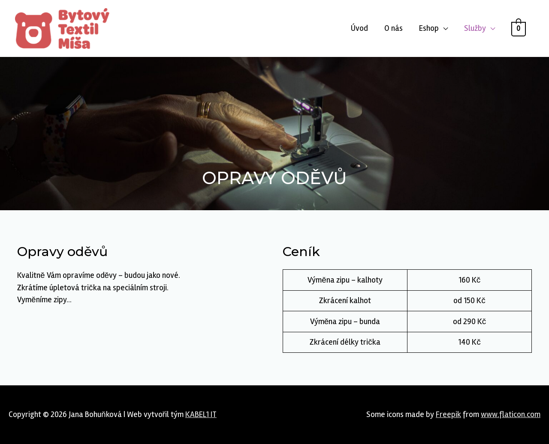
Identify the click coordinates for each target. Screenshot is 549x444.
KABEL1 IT (201, 414)
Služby (475, 28)
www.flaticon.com (510, 414)
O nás (393, 28)
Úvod (359, 28)
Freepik (448, 414)
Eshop (429, 28)
